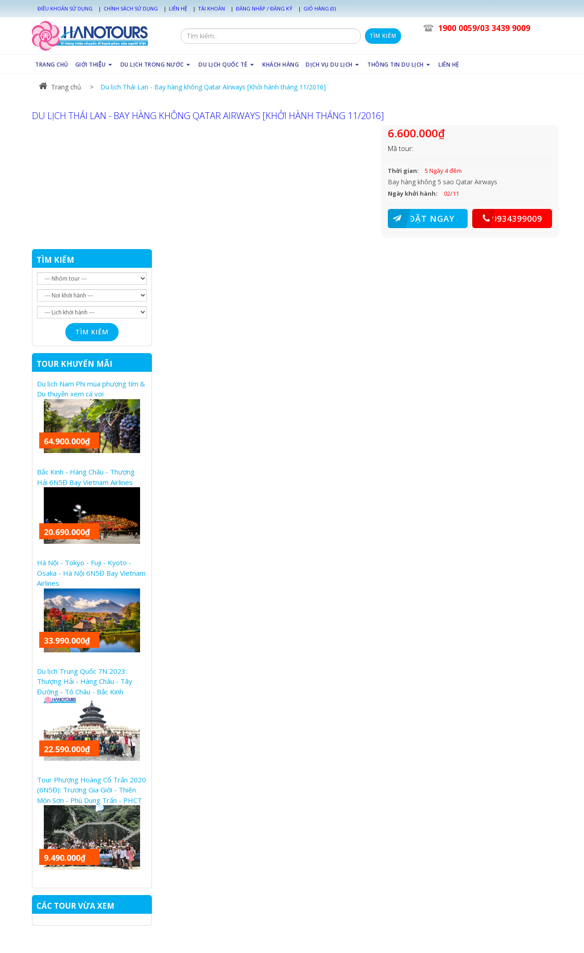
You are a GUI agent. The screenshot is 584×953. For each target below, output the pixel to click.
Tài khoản (211, 8)
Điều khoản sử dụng (65, 8)
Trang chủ (60, 87)
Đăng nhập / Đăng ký (264, 8)
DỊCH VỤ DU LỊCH (333, 64)
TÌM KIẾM (55, 260)
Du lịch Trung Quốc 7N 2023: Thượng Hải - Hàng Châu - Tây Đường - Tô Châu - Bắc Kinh (84, 681)
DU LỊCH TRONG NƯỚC (156, 64)
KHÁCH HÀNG (280, 64)
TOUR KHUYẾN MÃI (74, 364)
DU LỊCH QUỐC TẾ (227, 64)
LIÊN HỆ (448, 64)
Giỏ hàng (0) (319, 8)
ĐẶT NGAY (421, 218)
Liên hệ (178, 8)
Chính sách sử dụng (131, 8)
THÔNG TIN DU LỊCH (399, 64)
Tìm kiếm (383, 36)
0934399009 (507, 218)
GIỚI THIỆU (94, 64)
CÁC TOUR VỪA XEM (75, 906)
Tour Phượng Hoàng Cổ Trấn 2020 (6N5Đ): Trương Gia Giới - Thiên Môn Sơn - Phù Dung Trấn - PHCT (91, 790)
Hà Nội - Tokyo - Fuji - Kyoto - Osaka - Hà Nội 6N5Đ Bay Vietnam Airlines (91, 573)
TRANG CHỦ (51, 64)
